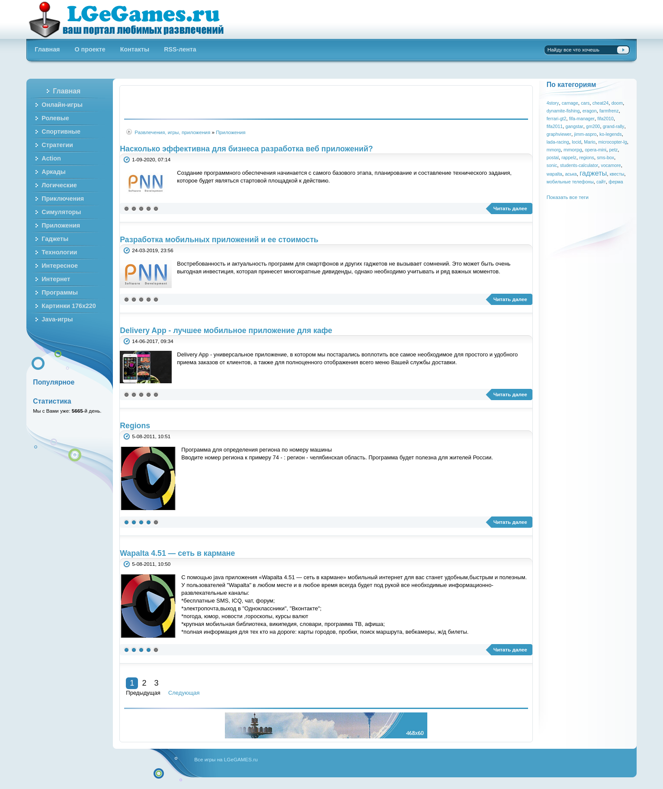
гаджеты (593, 173)
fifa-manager (582, 118)
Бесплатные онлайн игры (131, 19)
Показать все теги (568, 197)
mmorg (554, 149)
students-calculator (579, 165)
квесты (617, 173)
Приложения (230, 132)
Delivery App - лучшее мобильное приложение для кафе (226, 330)
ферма (616, 181)
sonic (552, 165)
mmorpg (573, 149)
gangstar (574, 126)
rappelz (569, 157)
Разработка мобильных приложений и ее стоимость (219, 239)
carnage (570, 103)
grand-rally (614, 126)
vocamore (611, 165)
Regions (135, 425)
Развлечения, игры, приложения (172, 132)
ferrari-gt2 (557, 118)
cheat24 (601, 103)
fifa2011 (555, 126)
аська (571, 173)
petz (613, 149)
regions (586, 157)
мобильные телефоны (570, 181)
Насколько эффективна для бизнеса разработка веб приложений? (246, 148)
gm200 (593, 126)
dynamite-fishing (563, 110)
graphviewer (559, 134)
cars (585, 103)
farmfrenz (608, 110)
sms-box (605, 157)
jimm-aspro (585, 134)
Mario (589, 141)
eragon (590, 110)
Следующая (184, 693)
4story (553, 103)
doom (617, 103)
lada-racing (558, 141)
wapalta (554, 173)
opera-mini (595, 149)
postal (553, 157)
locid (576, 141)
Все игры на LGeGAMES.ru (225, 759)
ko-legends (610, 134)
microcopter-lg (612, 141)
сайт (601, 181)
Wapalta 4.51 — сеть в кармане (177, 553)
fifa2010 (605, 118)
